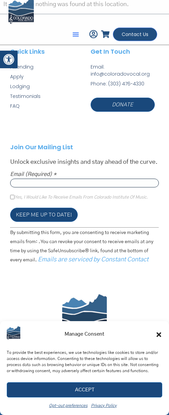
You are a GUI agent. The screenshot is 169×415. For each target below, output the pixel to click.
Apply (17, 76)
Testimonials (25, 96)
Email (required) (33, 174)
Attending (21, 66)
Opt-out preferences (68, 406)
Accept (84, 389)
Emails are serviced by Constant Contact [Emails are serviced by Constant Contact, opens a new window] (93, 260)
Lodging (20, 86)
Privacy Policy (104, 406)
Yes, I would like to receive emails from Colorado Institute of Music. (81, 198)
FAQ (15, 106)
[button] (9, 59)
